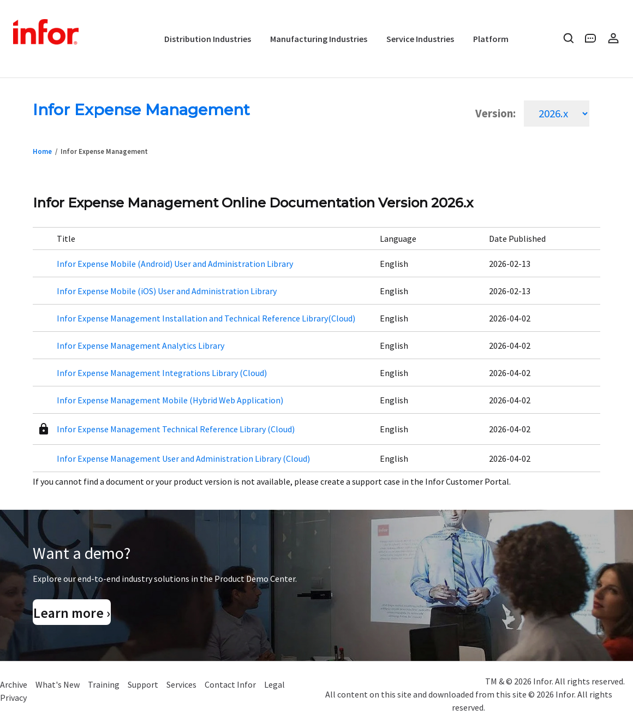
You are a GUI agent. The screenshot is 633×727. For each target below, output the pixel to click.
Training (104, 684)
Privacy (13, 697)
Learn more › (71, 613)
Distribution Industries (207, 38)
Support (143, 684)
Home (42, 151)
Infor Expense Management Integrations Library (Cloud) (162, 372)
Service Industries (420, 38)
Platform (491, 38)
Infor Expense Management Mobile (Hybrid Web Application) (170, 400)
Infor (47, 32)
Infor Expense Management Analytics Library (140, 345)
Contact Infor (230, 684)
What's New (57, 684)
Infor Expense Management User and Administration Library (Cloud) (183, 458)
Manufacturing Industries (318, 38)
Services (181, 684)
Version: (495, 113)
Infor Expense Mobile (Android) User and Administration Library (175, 263)
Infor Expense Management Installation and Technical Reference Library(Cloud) (206, 318)
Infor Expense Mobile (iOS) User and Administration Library (167, 290)
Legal (274, 684)
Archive (13, 684)
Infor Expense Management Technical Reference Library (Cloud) (176, 429)
